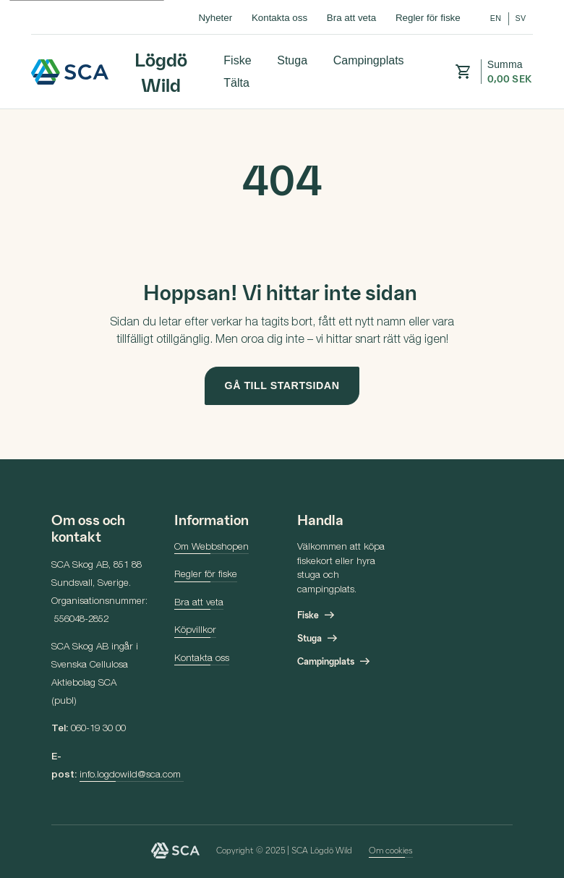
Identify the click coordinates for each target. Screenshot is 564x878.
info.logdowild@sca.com (132, 775)
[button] (462, 71)
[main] (282, 284)
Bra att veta (351, 17)
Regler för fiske (428, 17)
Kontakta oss (279, 17)
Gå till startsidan (282, 385)
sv (520, 18)
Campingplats (368, 60)
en (496, 18)
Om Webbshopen (211, 547)
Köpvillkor (195, 631)
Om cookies (391, 850)
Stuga (292, 60)
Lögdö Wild (70, 72)
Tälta (236, 82)
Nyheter (215, 17)
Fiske (237, 60)
